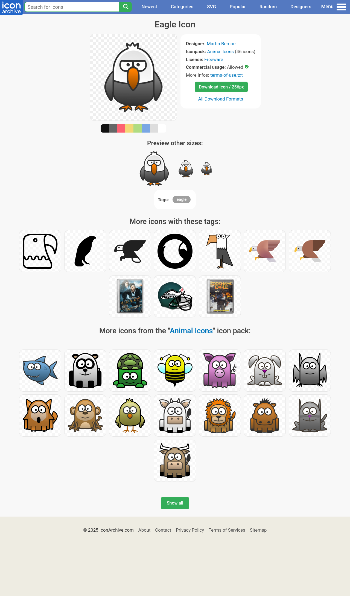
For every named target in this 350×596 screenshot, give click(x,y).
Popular (238, 6)
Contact (163, 530)
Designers (300, 6)
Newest (149, 6)
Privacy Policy (190, 530)
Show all (175, 503)
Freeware (213, 59)
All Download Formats (220, 99)
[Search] (125, 7)
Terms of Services (227, 530)
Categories (182, 6)
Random (268, 6)
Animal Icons (220, 51)
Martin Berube (221, 43)
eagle (181, 199)
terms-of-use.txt (226, 75)
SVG (211, 6)
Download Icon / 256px (221, 87)
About (144, 530)
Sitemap (258, 530)
